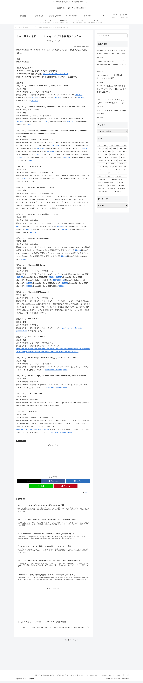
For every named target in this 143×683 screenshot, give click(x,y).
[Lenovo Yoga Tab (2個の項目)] (119, 179)
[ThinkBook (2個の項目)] (112, 185)
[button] (125, 36)
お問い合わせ (38, 677)
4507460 (70, 122)
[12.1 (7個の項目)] (119, 151)
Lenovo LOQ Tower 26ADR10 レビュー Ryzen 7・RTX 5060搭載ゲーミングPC (111, 101)
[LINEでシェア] (41, 486)
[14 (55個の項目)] (105, 145)
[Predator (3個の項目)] (115, 157)
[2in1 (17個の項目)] (114, 148)
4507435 (57, 98)
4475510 (33, 232)
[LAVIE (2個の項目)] (122, 182)
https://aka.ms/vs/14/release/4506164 (55, 349)
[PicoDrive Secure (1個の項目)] (105, 191)
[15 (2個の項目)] (110, 167)
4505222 (29, 283)
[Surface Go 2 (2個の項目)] (122, 163)
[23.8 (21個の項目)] (99, 148)
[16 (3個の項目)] (125, 160)
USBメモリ (110, 677)
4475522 (29, 229)
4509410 (24, 259)
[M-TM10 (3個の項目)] (114, 160)
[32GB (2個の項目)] (109, 176)
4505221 (64, 283)
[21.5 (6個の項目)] (124, 151)
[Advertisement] (53, 459)
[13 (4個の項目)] (107, 157)
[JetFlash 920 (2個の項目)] (104, 179)
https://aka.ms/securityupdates (56, 370)
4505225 (29, 286)
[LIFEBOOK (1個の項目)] (112, 188)
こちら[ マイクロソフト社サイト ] (55, 74)
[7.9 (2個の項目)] (120, 167)
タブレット (118, 677)
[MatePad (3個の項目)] (100, 160)
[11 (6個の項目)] (99, 154)
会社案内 (29, 677)
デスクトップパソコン (87, 677)
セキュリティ (21, 440)
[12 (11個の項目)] (125, 148)
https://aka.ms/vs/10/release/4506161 (64, 352)
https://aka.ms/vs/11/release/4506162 (37, 352)
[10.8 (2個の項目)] (104, 167)
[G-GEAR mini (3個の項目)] (111, 163)
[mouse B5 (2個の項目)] (102, 185)
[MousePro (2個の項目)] (122, 173)
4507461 (32, 160)
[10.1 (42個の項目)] (118, 145)
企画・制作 (71, 677)
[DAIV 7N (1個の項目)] (120, 191)
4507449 (39, 154)
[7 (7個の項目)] (114, 151)
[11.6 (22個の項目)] (124, 145)
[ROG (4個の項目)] (100, 157)
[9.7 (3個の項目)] (120, 160)
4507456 (22, 157)
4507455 (80, 98)
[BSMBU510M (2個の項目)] (102, 173)
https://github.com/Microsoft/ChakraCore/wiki (32, 429)
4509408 (78, 250)
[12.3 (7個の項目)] (109, 151)
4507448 (55, 146)
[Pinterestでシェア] (65, 486)
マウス (126, 677)
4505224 (61, 286)
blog (78, 677)
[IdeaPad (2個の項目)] (112, 173)
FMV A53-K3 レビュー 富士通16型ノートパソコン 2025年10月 (111, 76)
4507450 (34, 101)
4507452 (66, 157)
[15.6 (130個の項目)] (100, 145)
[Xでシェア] (29, 481)
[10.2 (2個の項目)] (99, 167)
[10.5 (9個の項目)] (99, 151)
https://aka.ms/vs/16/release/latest (28, 349)
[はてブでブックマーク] (78, 481)
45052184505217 (55, 277)
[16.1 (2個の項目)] (101, 176)
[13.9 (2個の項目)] (115, 167)
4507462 (85, 148)
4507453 (78, 95)
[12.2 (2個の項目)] (100, 170)
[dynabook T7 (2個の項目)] (121, 176)
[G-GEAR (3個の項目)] (101, 163)
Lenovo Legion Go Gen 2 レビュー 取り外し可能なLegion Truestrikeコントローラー (111, 64)
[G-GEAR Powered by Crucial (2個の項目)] (107, 182)
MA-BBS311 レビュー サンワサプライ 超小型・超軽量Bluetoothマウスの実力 (111, 52)
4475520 (60, 226)
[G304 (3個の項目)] (123, 157)
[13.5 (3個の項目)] (107, 160)
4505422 (19, 277)
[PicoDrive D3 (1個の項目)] (102, 188)
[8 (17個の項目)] (110, 148)
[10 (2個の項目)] (125, 167)
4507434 (24, 178)
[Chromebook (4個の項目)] (114, 154)
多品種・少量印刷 (49, 677)
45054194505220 (58, 280)
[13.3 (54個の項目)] (112, 145)
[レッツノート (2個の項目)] (109, 170)
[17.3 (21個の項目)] (105, 148)
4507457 (40, 148)
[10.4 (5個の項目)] (106, 154)
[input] (112, 35)
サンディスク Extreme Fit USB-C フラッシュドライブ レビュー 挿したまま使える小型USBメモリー (112, 89)
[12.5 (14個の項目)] (120, 148)
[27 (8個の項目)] (104, 151)
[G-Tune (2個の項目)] (122, 185)
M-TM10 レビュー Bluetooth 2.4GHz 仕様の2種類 (111, 112)
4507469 (34, 98)
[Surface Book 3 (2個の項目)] (121, 170)
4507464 (50, 152)
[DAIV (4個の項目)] (123, 154)
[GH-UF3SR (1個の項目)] (122, 188)
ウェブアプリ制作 (61, 677)
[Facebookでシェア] (53, 481)
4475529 (19, 226)
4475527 (65, 229)
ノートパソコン (100, 677)
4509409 (64, 256)
